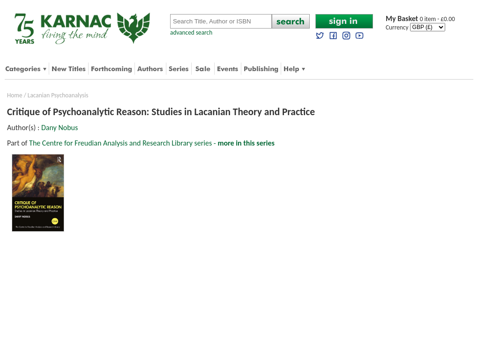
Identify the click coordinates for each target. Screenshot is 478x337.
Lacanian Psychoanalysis (58, 95)
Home (14, 95)
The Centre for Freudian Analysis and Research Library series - (152, 143)
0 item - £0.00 (420, 19)
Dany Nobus (59, 127)
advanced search (191, 33)
